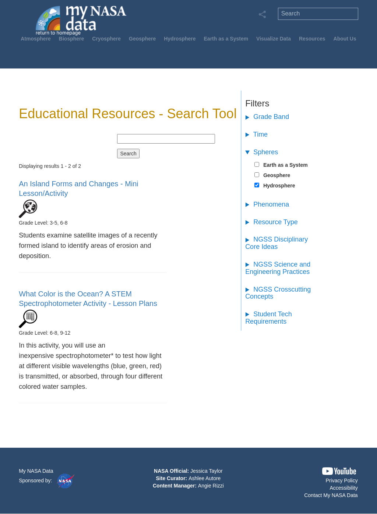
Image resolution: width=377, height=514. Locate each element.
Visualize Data (273, 39)
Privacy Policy (342, 480)
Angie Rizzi (211, 486)
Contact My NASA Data (331, 495)
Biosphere (71, 39)
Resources (312, 39)
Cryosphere (106, 39)
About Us (345, 39)
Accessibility (343, 488)
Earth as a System (226, 39)
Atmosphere (36, 39)
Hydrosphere (179, 39)
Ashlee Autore (204, 478)
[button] (339, 471)
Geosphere (142, 39)
